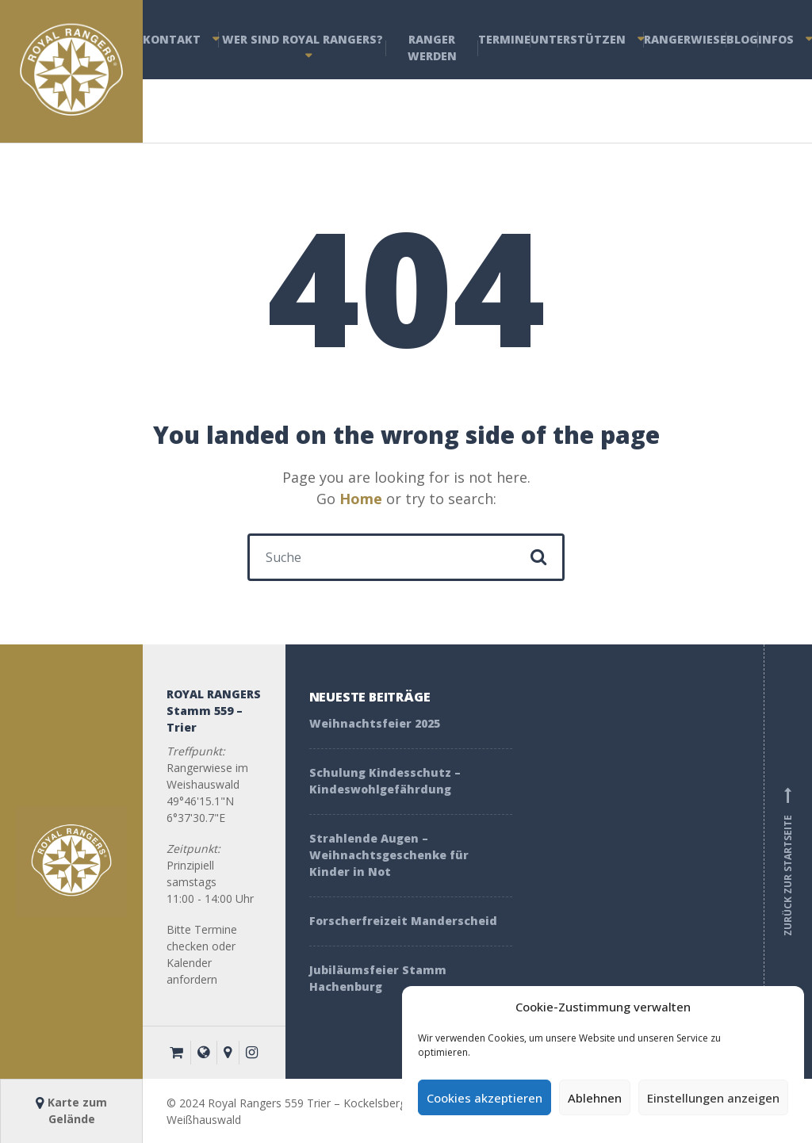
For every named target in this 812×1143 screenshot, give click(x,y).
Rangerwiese (685, 39)
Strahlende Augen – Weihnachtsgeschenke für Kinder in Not (389, 855)
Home (360, 498)
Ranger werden (432, 47)
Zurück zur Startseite (788, 861)
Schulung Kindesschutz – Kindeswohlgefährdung (385, 781)
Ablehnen (595, 1098)
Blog (742, 39)
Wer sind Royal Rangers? (302, 39)
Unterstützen (578, 39)
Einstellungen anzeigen (713, 1098)
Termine (504, 39)
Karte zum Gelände (71, 1110)
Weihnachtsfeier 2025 (374, 723)
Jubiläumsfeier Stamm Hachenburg (377, 978)
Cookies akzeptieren (484, 1098)
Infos (776, 39)
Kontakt (172, 39)
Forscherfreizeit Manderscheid (404, 920)
